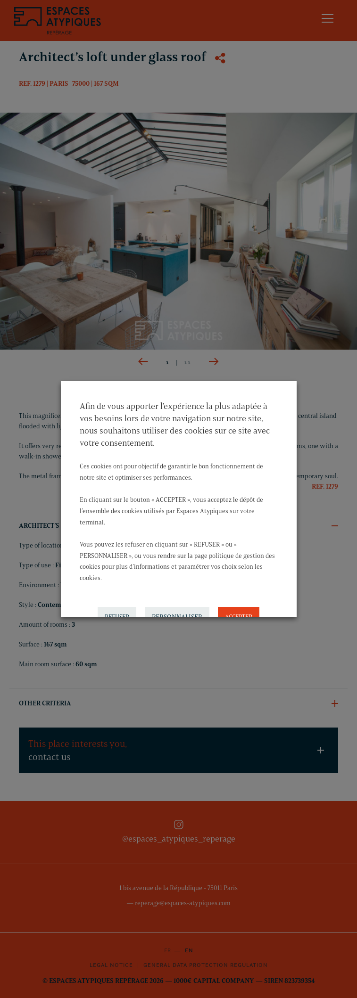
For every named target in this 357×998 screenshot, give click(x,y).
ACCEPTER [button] (238, 606)
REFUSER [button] (117, 606)
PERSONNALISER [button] (177, 607)
